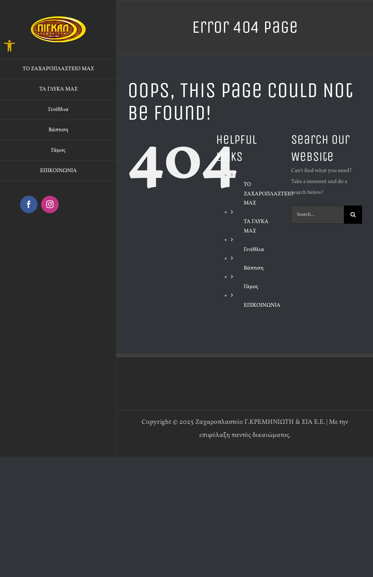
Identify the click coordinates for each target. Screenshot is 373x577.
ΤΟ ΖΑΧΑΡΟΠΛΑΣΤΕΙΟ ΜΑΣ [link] (268, 194)
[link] (9, 45)
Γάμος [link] (251, 287)
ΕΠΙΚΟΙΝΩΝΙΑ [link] (262, 305)
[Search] (353, 215)
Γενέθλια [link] (254, 250)
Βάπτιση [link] (254, 268)
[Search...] (317, 215)
